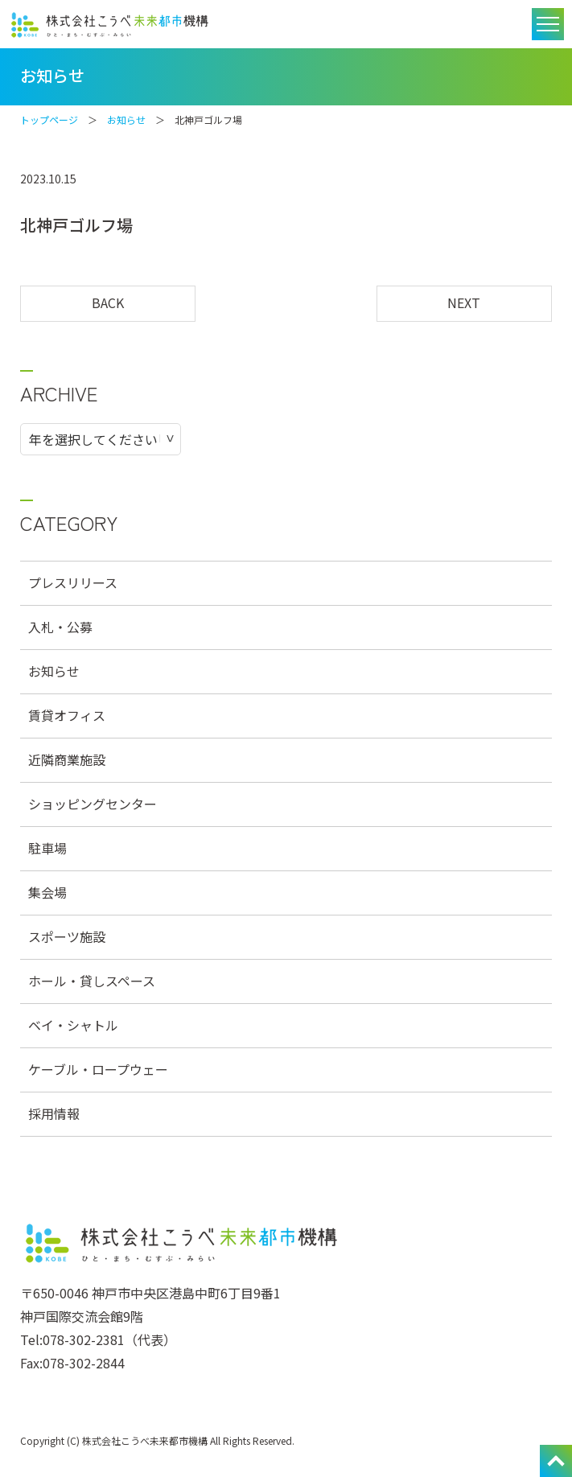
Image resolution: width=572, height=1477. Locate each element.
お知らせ (126, 119)
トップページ (49, 119)
